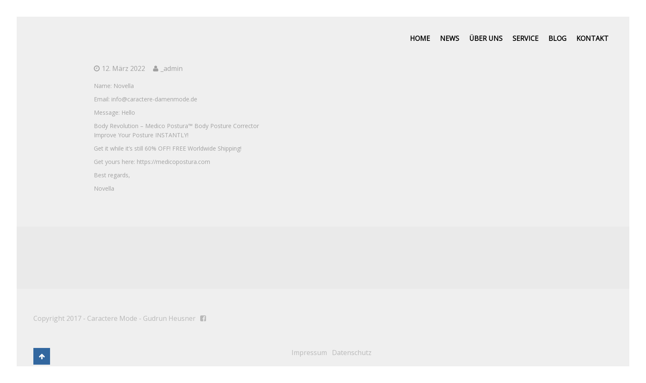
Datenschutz (352, 352)
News (449, 38)
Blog (557, 38)
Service (525, 38)
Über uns (486, 38)
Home (420, 38)
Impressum (309, 352)
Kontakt (592, 38)
